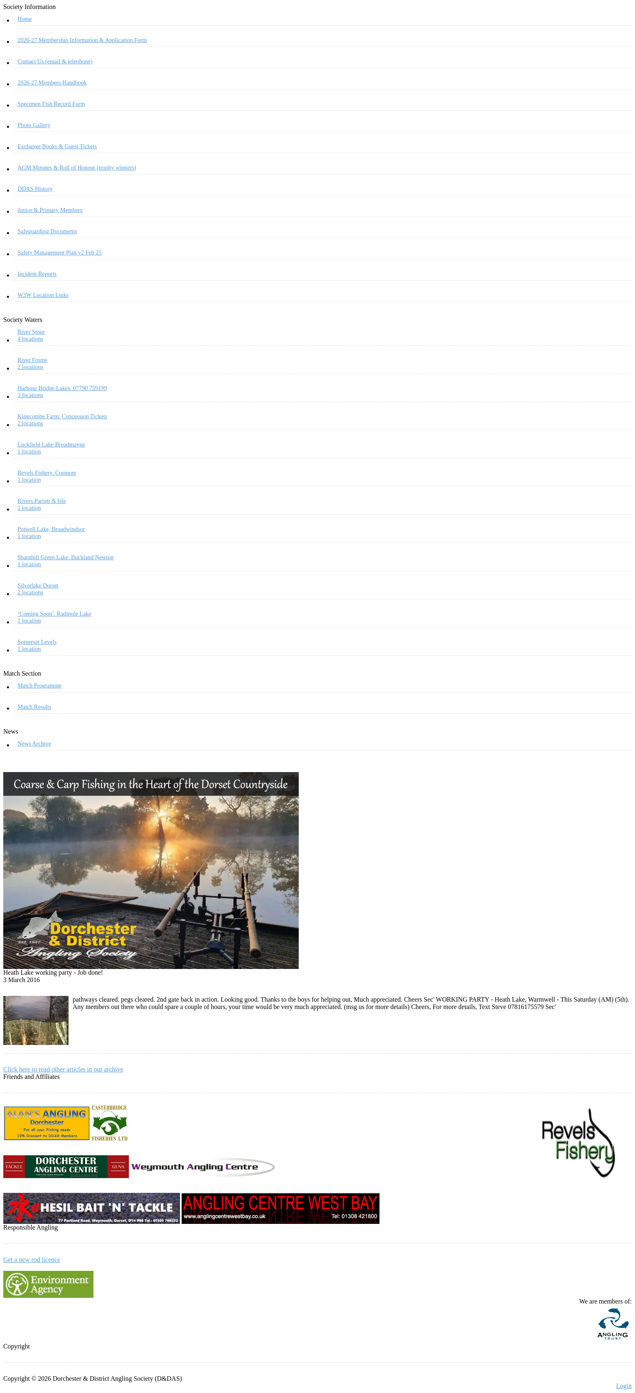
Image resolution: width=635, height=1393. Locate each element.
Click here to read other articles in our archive (63, 1069)
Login (624, 1385)
